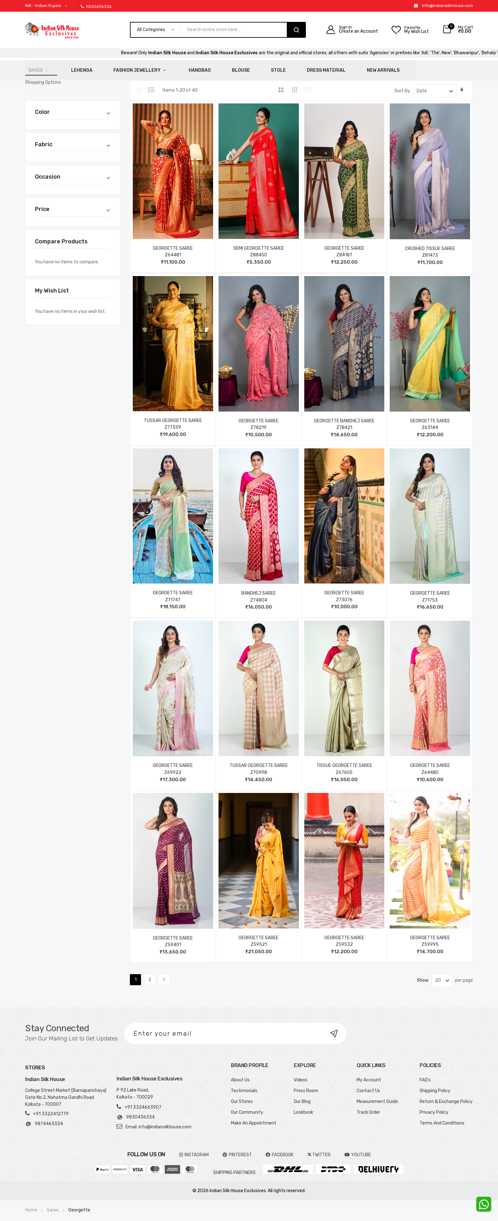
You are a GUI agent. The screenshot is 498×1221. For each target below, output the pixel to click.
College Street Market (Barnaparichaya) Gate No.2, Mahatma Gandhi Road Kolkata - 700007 (65, 1093)
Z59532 (344, 940)
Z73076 (344, 595)
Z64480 (430, 768)
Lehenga (66, 68)
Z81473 (430, 251)
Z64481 (173, 251)
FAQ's (425, 1075)
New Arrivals (307, 68)
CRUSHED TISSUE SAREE (430, 244)
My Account (369, 1075)
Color (42, 107)
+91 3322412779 (51, 1109)
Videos (300, 1075)
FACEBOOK (279, 1150)
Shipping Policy (435, 1086)
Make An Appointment (253, 1118)
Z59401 (173, 940)
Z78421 (344, 423)
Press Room (306, 1086)
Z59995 (430, 940)
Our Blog (302, 1097)
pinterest (237, 1150)
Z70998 (258, 768)
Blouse (194, 68)
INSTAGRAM (194, 1150)
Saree (32, 68)
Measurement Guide (377, 1097)
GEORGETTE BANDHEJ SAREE (344, 416)
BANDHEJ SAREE (258, 589)
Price (42, 204)
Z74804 (258, 595)
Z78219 (258, 423)
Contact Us (368, 1086)
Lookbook (303, 1108)
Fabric (43, 140)
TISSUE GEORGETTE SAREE (344, 761)
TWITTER (319, 1150)
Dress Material (260, 68)
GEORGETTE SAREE (173, 244)
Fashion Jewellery (112, 68)
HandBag (163, 68)
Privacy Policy (434, 1108)
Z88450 (258, 251)
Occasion (47, 172)
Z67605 (344, 768)
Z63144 (430, 423)
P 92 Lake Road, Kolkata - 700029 (135, 1089)
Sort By (402, 86)
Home (31, 1206)
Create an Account (358, 31)
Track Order (368, 1108)
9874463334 (44, 1120)
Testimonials (244, 1086)
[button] (47, 5)
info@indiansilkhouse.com (447, 5)
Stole (222, 68)
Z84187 (344, 251)
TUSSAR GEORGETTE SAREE (173, 416)
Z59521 (259, 940)
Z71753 (430, 595)
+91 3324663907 (142, 1103)
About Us (240, 1075)
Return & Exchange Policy (446, 1097)
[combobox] (236, 30)
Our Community (247, 1108)
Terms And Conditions (442, 1118)
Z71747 (172, 595)
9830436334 (96, 6)
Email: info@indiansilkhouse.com (158, 1122)
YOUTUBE (358, 1150)
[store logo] (52, 29)
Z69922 (172, 768)
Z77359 (173, 423)
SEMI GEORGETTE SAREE (258, 244)
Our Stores (242, 1097)
